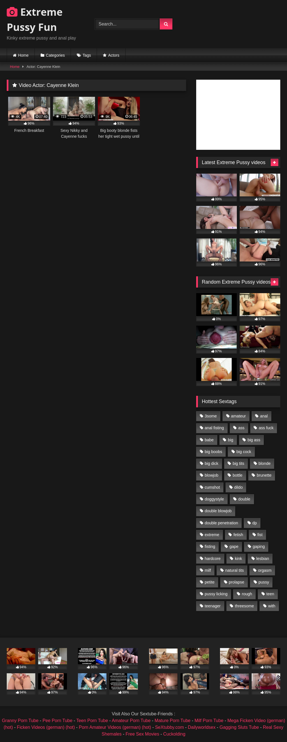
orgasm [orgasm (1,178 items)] (265, 570)
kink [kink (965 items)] (238, 558)
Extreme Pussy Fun (35, 19)
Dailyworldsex (202, 727)
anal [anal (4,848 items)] (264, 416)
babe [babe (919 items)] (209, 440)
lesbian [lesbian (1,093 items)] (262, 558)
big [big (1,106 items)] (230, 440)
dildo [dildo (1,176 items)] (238, 487)
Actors (113, 55)
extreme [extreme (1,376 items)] (212, 534)
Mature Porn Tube (173, 720)
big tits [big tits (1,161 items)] (238, 463)
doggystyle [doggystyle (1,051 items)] (214, 499)
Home (23, 55)
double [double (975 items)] (244, 499)
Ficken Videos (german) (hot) (46, 727)
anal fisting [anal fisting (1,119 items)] (214, 428)
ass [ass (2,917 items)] (241, 428)
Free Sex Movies (142, 734)
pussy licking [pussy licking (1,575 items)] (216, 594)
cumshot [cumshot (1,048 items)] (212, 487)
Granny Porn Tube (20, 720)
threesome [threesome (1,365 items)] (244, 606)
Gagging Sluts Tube (239, 727)
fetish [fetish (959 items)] (238, 534)
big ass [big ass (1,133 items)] (253, 440)
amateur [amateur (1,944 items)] (238, 416)
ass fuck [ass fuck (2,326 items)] (266, 428)
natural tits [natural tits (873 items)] (234, 570)
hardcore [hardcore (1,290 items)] (213, 558)
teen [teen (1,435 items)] (270, 594)
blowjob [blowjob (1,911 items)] (211, 475)
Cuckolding (174, 734)
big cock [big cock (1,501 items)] (244, 451)
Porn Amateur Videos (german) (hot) (115, 727)
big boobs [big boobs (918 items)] (213, 451)
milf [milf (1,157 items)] (208, 570)
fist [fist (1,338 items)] (259, 534)
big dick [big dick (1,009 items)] (211, 463)
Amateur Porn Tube (131, 720)
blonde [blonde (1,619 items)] (264, 463)
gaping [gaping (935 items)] (259, 546)
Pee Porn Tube (58, 720)
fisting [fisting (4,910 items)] (210, 546)
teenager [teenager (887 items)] (213, 606)
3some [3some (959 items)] (211, 416)
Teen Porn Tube (92, 720)
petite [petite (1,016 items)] (209, 582)
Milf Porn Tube (209, 720)
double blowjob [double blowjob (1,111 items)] (218, 511)
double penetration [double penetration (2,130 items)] (221, 523)
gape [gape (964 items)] (234, 546)
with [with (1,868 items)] (272, 606)
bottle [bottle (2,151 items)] (237, 475)
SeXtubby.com (170, 727)
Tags (87, 55)
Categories (55, 55)
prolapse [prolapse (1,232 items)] (236, 582)
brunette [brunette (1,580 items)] (264, 475)
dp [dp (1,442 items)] (254, 523)
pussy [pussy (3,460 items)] (263, 582)
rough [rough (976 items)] (247, 594)
